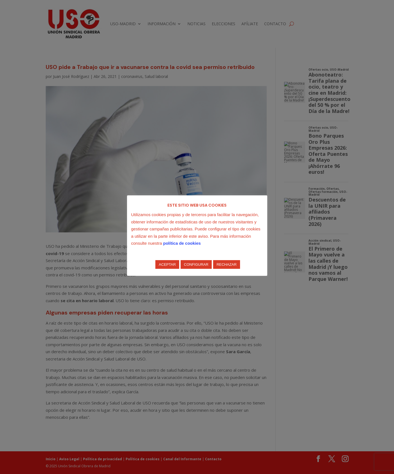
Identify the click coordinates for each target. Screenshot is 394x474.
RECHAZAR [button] (226, 264)
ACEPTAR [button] (167, 264)
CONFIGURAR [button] (196, 264)
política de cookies (182, 243)
